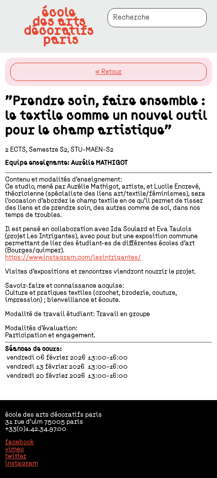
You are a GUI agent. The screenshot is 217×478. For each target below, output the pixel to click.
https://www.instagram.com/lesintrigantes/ (73, 257)
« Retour (108, 72)
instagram (21, 463)
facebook (19, 442)
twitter (15, 456)
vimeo (14, 449)
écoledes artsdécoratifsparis (59, 26)
